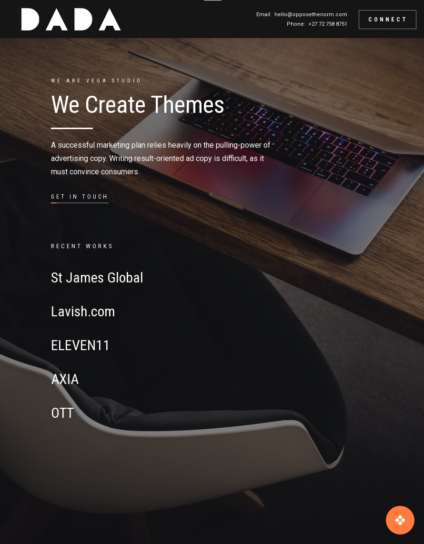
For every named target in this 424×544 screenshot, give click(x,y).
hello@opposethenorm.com (310, 14)
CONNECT (388, 19)
